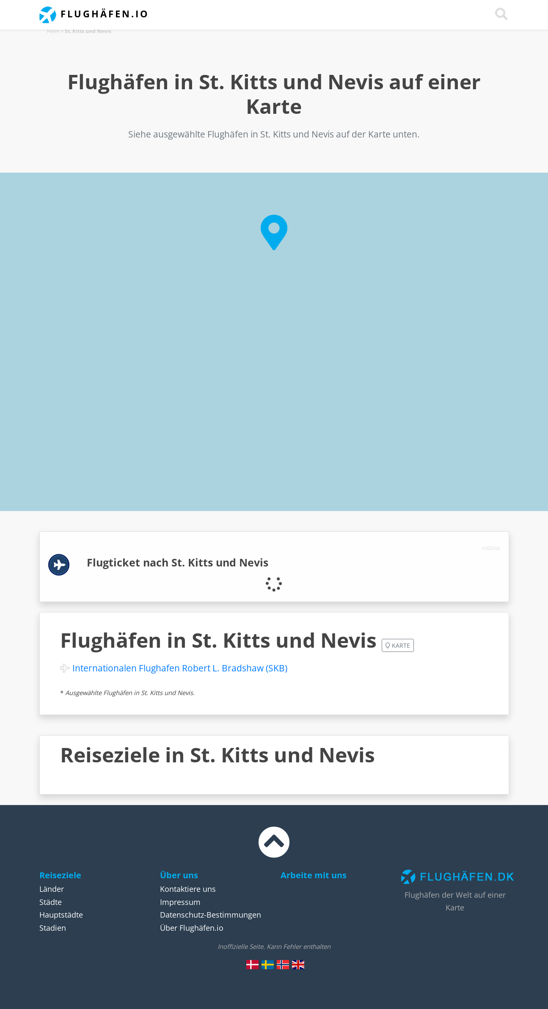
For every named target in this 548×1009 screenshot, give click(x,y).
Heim (53, 31)
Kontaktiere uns (188, 889)
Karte (398, 645)
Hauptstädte (61, 915)
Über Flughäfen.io (191, 928)
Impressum (180, 902)
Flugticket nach (177, 562)
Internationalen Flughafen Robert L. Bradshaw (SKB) (179, 668)
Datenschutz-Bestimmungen (210, 915)
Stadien (52, 928)
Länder (51, 889)
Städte (50, 902)
